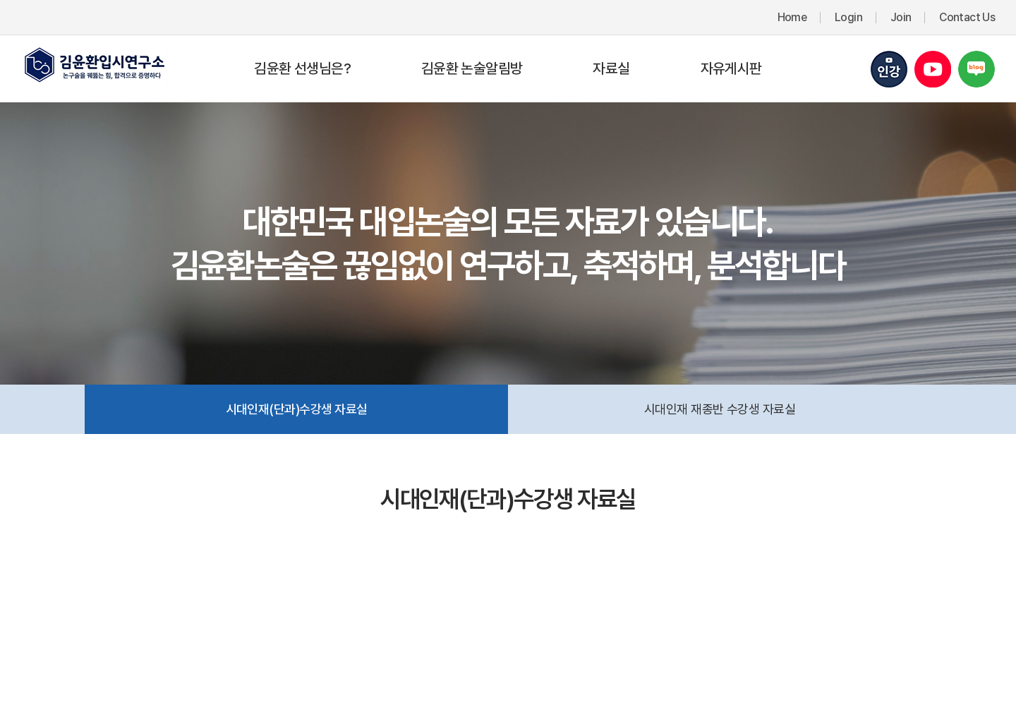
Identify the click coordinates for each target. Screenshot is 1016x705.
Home (792, 17)
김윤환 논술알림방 (471, 68)
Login (848, 17)
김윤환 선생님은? (302, 68)
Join (900, 17)
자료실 (611, 68)
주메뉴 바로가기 (0, 0)
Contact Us (967, 17)
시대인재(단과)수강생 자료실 (297, 409)
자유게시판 (731, 68)
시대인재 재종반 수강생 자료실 (719, 409)
